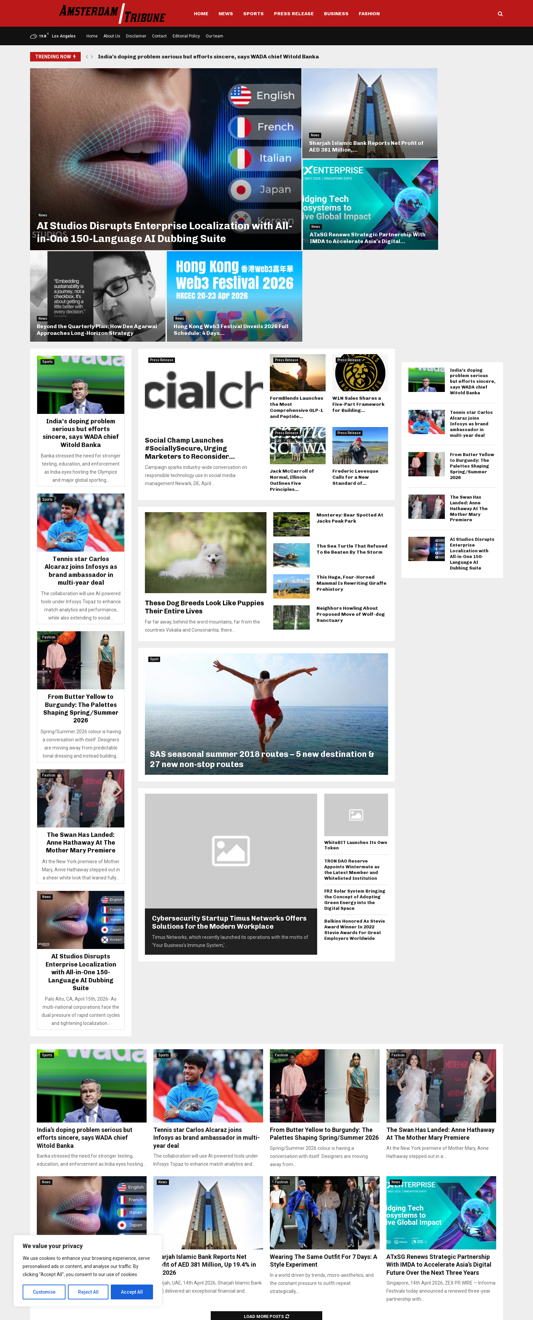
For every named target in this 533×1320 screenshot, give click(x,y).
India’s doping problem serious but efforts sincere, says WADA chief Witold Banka (208, 56)
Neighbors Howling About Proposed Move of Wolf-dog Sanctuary (350, 499)
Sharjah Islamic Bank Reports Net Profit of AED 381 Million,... (318, 134)
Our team (214, 36)
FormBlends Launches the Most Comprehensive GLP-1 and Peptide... (296, 292)
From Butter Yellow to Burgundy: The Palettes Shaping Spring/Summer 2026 (81, 593)
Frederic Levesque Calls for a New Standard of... (355, 362)
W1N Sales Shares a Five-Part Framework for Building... (358, 289)
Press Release (294, 13)
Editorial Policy (186, 36)
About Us (111, 36)
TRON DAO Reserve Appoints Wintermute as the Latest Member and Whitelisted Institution (352, 754)
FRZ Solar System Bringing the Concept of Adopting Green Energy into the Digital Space (354, 784)
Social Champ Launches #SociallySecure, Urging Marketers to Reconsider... (190, 333)
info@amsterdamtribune (261, 1284)
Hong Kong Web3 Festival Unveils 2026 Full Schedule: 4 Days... (444, 214)
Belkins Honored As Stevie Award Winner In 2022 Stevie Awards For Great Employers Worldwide (354, 814)
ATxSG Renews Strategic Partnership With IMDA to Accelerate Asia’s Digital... (443, 131)
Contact (159, 36)
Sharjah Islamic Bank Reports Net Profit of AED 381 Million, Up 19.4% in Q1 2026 (204, 1149)
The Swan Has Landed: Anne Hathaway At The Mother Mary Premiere (81, 727)
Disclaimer (136, 36)
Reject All (89, 1292)
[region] (88, 1271)
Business (336, 13)
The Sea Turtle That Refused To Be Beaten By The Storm (351, 434)
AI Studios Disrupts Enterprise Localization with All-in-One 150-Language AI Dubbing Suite (143, 201)
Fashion (369, 13)
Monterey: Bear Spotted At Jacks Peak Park (349, 402)
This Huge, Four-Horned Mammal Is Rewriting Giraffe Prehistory (351, 468)
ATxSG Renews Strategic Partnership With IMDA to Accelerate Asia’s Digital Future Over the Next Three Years (438, 1149)
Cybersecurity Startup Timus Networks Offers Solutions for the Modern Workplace (229, 807)
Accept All (132, 1292)
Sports (253, 13)
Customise (44, 1292)
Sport (154, 544)
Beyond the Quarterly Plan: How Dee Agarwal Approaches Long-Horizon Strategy (321, 211)
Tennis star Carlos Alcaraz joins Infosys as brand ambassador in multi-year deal (81, 455)
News (226, 13)
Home (201, 13)
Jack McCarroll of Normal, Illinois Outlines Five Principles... (292, 365)
